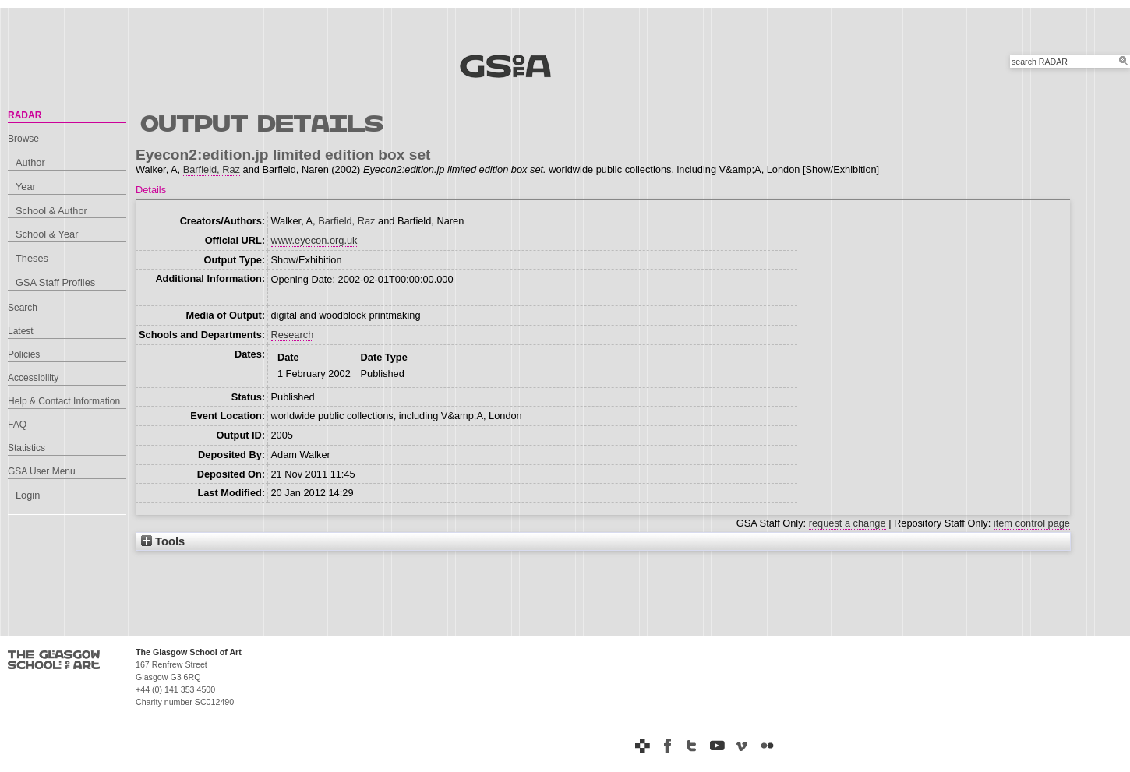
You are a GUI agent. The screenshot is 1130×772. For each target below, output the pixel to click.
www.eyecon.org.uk (314, 240)
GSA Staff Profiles (55, 282)
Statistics (26, 447)
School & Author (51, 211)
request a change (847, 523)
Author (30, 162)
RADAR (24, 115)
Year (26, 186)
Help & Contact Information (64, 401)
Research (292, 334)
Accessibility (33, 377)
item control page (1032, 523)
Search (22, 307)
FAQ (17, 424)
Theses (32, 258)
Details (151, 190)
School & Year (47, 234)
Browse (23, 138)
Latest (21, 331)
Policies (24, 354)
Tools (163, 541)
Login (28, 495)
